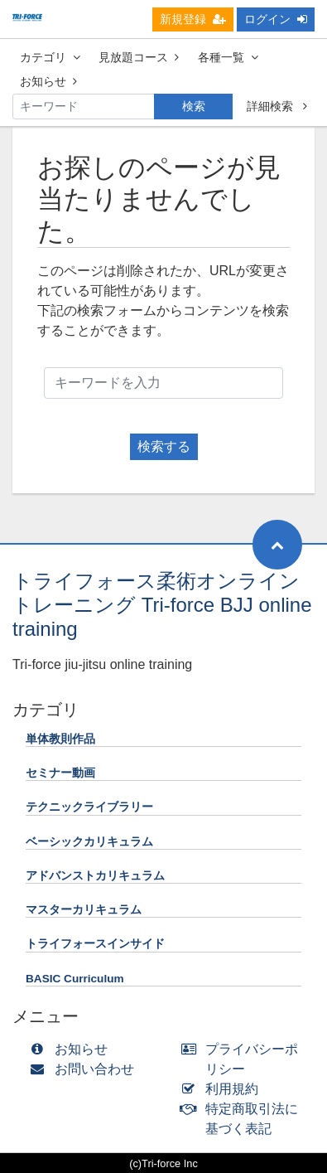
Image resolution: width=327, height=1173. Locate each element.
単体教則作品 (60, 739)
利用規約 (224, 1089)
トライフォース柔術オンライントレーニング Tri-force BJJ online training (162, 605)
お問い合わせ (85, 1069)
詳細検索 (277, 106)
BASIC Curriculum (75, 978)
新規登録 (193, 19)
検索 (193, 106)
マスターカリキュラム (84, 910)
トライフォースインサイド (95, 944)
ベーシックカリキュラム (89, 842)
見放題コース (139, 57)
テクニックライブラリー (89, 807)
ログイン (275, 19)
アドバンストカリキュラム (95, 876)
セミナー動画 (60, 773)
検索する (163, 446)
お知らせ (48, 81)
